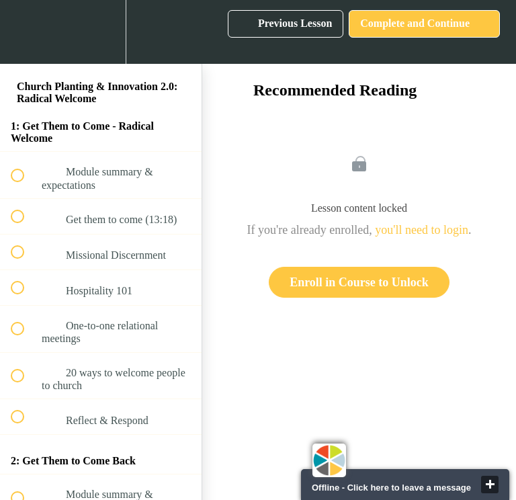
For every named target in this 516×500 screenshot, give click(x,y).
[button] (25, 32)
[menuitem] (101, 32)
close (490, 484)
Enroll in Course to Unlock (359, 282)
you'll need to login (421, 230)
